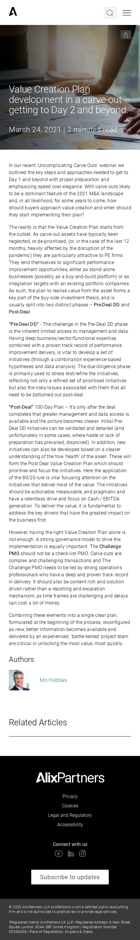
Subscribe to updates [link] (70, 877)
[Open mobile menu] (127, 13)
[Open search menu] (110, 13)
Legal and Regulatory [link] (70, 815)
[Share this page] (126, 34)
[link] (13, 13)
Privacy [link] (70, 796)
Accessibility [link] (70, 824)
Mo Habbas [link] (38, 680)
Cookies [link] (70, 806)
